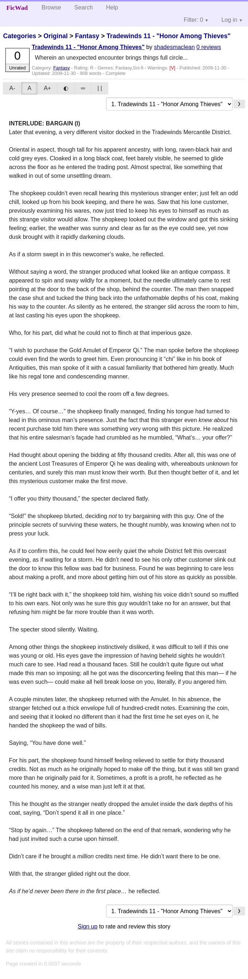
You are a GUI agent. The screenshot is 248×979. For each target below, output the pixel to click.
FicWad (17, 7)
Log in (229, 20)
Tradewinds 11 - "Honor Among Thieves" (169, 36)
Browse (51, 7)
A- (12, 88)
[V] (173, 68)
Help (112, 7)
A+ (47, 88)
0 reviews (208, 47)
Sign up (87, 926)
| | (99, 88)
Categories (19, 36)
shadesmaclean (174, 47)
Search (83, 7)
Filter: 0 (193, 20)
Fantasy (87, 36)
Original (55, 36)
